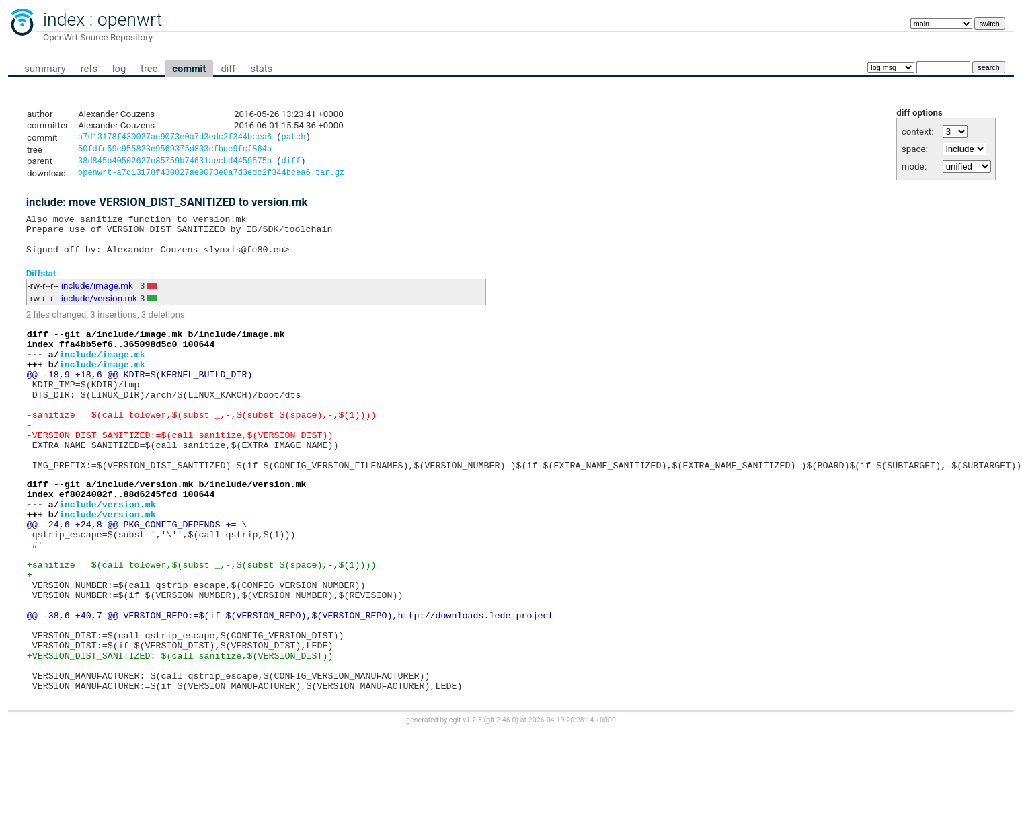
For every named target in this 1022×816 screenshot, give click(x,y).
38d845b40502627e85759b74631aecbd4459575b (175, 164)
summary (44, 69)
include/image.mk (97, 298)
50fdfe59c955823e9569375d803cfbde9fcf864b (175, 151)
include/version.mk (99, 311)
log (119, 69)
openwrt (129, 19)
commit (189, 69)
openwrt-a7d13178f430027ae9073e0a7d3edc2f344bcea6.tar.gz (211, 177)
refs (89, 69)
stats (261, 69)
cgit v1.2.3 (465, 803)
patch (293, 138)
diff (228, 69)
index (64, 19)
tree (149, 69)
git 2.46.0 (501, 803)
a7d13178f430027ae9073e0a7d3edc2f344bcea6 (175, 138)
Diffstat (41, 286)
